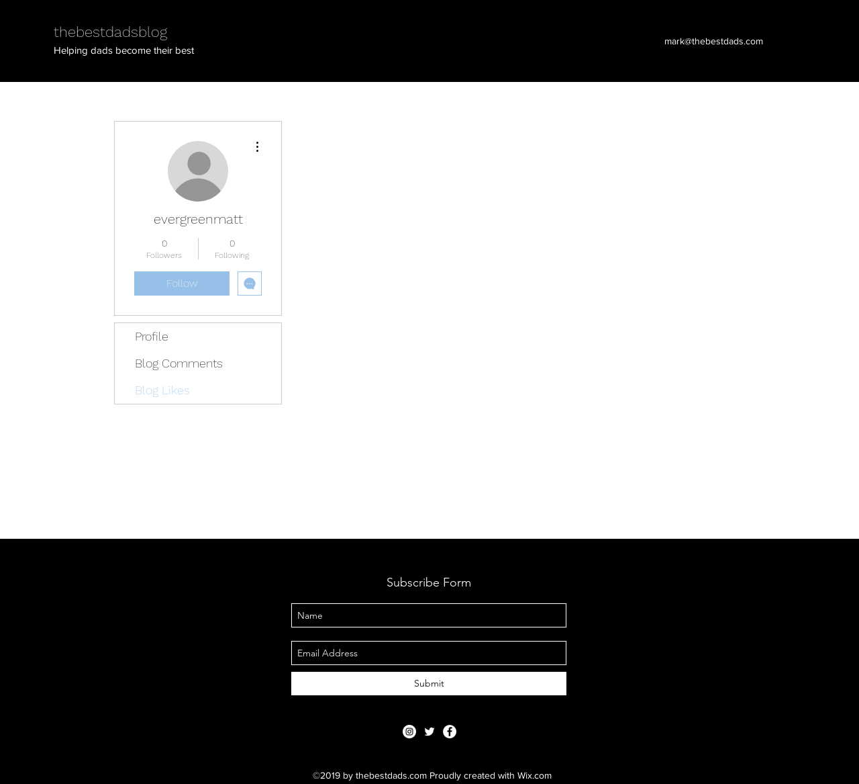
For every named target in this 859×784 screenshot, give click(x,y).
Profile (151, 336)
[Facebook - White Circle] (449, 731)
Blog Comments (179, 363)
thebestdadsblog (110, 32)
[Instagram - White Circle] (409, 731)
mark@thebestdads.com (713, 41)
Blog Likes (162, 390)
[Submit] (428, 683)
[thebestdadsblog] (429, 731)
